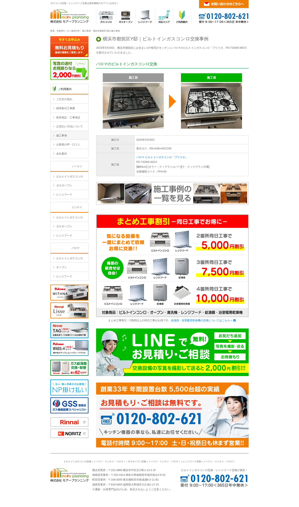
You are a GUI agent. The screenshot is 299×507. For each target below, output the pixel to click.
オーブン (61, 267)
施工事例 (86, 31)
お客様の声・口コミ (68, 144)
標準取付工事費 (65, 108)
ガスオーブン (64, 185)
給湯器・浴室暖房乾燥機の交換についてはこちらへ (201, 320)
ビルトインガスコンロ (69, 176)
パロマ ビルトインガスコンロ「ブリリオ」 (162, 157)
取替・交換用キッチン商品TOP (65, 31)
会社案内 (61, 153)
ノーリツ (98, 461)
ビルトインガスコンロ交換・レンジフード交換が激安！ (214, 470)
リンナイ (109, 461)
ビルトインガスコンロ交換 (77, 461)
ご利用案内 (65, 89)
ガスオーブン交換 (137, 461)
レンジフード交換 (192, 461)
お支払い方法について (69, 126)
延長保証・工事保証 (68, 117)
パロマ (119, 461)
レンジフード (64, 194)
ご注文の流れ (64, 99)
